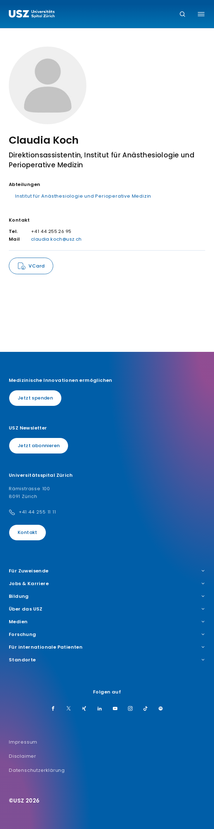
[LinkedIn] (99, 709)
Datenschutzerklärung (37, 770)
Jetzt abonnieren (39, 445)
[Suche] (182, 14)
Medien (107, 622)
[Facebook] (53, 709)
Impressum (23, 742)
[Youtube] (115, 709)
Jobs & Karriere (107, 584)
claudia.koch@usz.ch (56, 239)
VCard (36, 266)
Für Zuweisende (107, 571)
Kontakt (27, 532)
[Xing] (84, 709)
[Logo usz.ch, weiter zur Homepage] (32, 14)
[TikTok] (145, 709)
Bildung (107, 596)
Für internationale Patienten (107, 647)
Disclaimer (22, 756)
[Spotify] (160, 709)
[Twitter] (68, 709)
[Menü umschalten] (201, 14)
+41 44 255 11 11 (37, 512)
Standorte (107, 660)
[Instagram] (130, 709)
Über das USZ (107, 609)
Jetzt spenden (35, 398)
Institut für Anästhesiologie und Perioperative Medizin (83, 196)
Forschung (107, 634)
